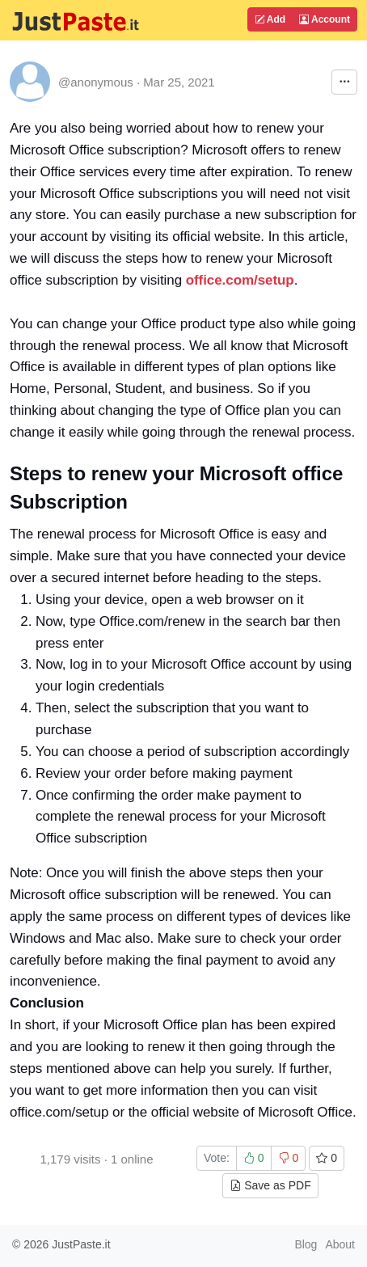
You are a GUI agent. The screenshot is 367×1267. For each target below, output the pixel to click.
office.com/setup (240, 280)
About (340, 1244)
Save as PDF (270, 1185)
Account (324, 19)
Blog (305, 1244)
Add (270, 19)
